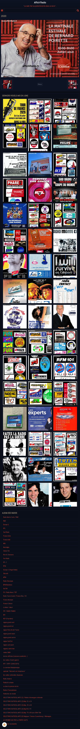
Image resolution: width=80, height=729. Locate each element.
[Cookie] (4, 724)
